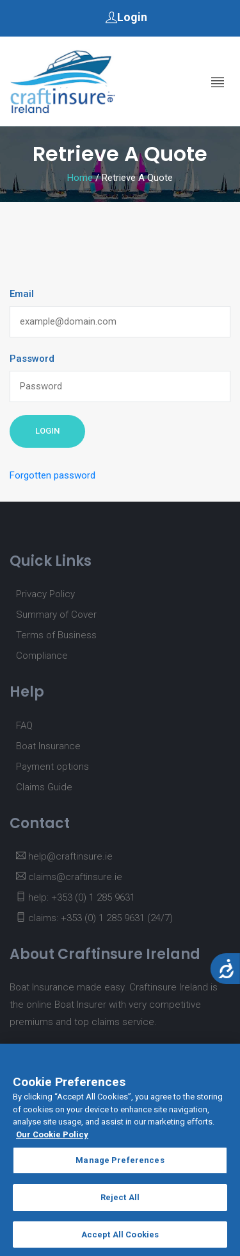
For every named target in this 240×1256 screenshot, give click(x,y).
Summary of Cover (56, 614)
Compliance (42, 655)
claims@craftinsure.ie (69, 877)
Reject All (120, 1202)
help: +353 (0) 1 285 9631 (75, 897)
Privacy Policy (45, 594)
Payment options (52, 766)
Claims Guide (44, 787)
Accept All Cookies (120, 1239)
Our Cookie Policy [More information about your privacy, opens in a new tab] (52, 1139)
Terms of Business (56, 635)
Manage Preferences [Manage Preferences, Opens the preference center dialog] (120, 1166)
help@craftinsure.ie (64, 856)
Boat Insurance (48, 746)
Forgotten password (52, 475)
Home (80, 177)
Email (22, 294)
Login (126, 16)
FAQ (24, 725)
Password (32, 358)
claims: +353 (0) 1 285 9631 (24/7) (94, 918)
